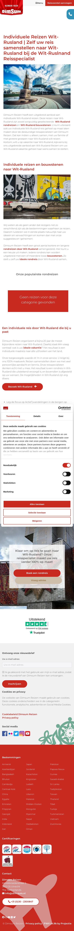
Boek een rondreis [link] (37, 573)
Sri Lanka (54, 784)
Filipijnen (6, 809)
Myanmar (31, 814)
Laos (28, 789)
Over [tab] (60, 416)
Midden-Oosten (34, 804)
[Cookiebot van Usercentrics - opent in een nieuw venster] (58, 408)
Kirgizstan (31, 779)
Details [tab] (36, 416)
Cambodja (7, 784)
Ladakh (29, 784)
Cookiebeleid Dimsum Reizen (19, 714)
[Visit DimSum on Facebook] (5, 733)
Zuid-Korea (55, 824)
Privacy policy (10, 717)
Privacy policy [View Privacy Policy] (34, 923)
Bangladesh (8, 774)
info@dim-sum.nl (14, 893)
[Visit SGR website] (7, 848)
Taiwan (53, 794)
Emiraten (6, 804)
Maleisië (30, 799)
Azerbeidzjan (8, 769)
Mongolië (31, 809)
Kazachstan (32, 774)
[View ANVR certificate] (27, 848)
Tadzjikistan (56, 789)
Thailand (54, 799)
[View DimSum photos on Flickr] (11, 733)
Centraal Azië (8, 789)
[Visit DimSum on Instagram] (6, 917)
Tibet (52, 804)
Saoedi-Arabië (57, 779)
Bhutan (6, 779)
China (5, 794)
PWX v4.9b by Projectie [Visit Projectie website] (57, 923)
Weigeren (37, 521)
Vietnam (54, 819)
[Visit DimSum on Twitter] (14, 917)
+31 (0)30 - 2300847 (20, 901)
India (4, 819)
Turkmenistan (57, 814)
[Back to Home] (11, 7)
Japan (29, 764)
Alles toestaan (37, 504)
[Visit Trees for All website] (47, 848)
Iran (4, 829)
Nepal (29, 819)
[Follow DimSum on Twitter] (16, 733)
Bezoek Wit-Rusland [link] (22, 386)
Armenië (6, 764)
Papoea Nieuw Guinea (57, 772)
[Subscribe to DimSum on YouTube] (27, 733)
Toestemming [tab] (13, 416)
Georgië (6, 814)
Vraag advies (38, 580)
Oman (29, 829)
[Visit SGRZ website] (17, 848)
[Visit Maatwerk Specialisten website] (7, 860)
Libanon (30, 794)
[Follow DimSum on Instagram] (22, 733)
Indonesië (7, 824)
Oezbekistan (32, 824)
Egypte (5, 799)
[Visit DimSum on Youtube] (9, 917)
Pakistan (54, 764)
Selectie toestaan (37, 512)
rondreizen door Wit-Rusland (20, 249)
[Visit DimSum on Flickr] (12, 917)
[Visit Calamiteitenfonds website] (37, 848)
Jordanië (30, 769)
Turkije (53, 809)
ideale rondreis (28, 259)
